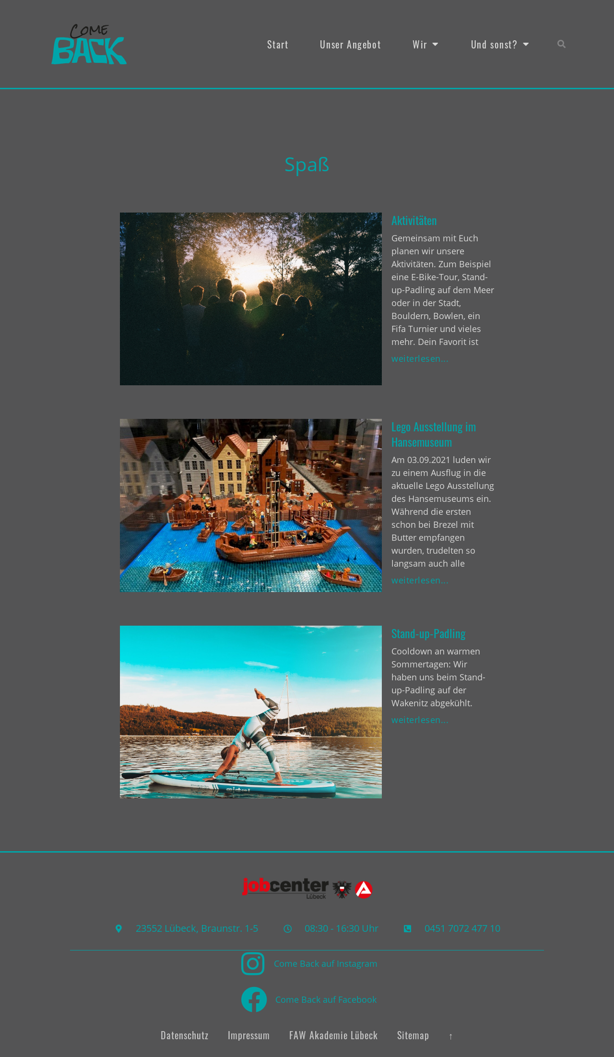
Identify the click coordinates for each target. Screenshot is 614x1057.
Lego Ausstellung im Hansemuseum (433, 433)
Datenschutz (185, 1034)
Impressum (249, 1034)
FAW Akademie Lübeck (333, 1034)
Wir (426, 44)
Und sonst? (500, 44)
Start (277, 44)
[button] (562, 44)
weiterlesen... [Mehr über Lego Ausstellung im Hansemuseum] (420, 580)
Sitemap (413, 1034)
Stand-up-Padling (428, 632)
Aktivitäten (414, 219)
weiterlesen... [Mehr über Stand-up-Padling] (420, 719)
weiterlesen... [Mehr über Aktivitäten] (420, 358)
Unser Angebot (350, 44)
